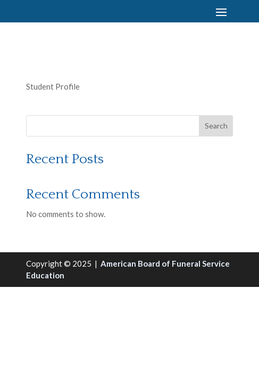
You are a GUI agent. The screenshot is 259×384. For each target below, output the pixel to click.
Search (216, 125)
